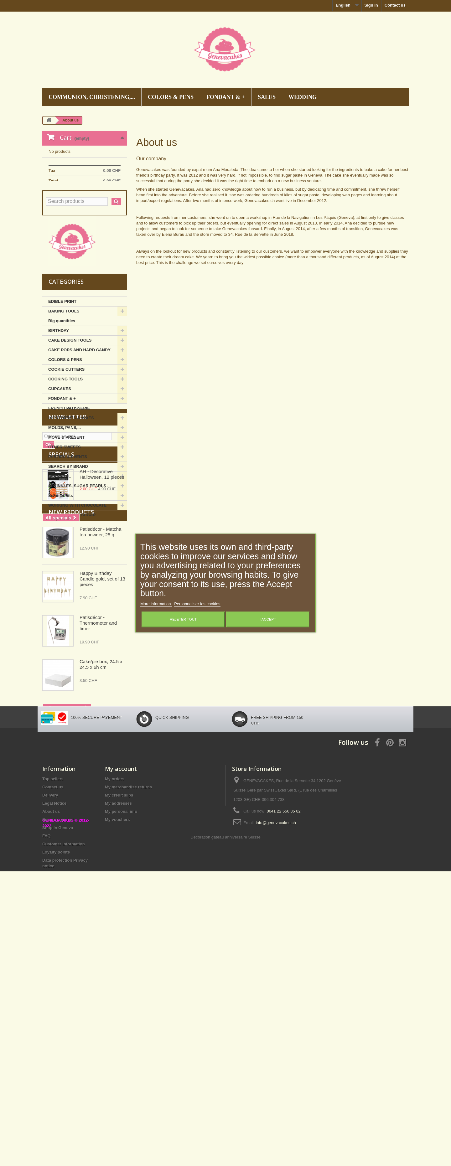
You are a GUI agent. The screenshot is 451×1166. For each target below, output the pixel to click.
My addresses (118, 1041)
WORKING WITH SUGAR (72, 558)
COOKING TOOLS (65, 422)
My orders (114, 1016)
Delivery (50, 1033)
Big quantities (61, 364)
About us (51, 1049)
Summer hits (60, 538)
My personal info (121, 1049)
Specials (61, 633)
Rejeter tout (183, 620)
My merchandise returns (128, 1025)
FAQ (46, 1073)
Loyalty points (56, 1090)
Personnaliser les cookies (197, 604)
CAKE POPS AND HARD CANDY (79, 393)
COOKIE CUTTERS (66, 412)
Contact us (395, 5)
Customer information (63, 1082)
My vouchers (117, 1057)
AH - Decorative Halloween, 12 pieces (102, 652)
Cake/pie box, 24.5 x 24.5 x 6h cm (101, 871)
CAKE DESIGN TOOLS (69, 383)
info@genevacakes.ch (276, 1060)
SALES (267, 97)
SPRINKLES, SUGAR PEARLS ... (79, 529)
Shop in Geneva (57, 1065)
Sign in (371, 5)
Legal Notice (54, 1041)
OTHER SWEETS (64, 490)
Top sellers (53, 1016)
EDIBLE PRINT (62, 344)
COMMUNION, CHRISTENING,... (92, 97)
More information (156, 604)
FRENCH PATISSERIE (69, 451)
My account (121, 1006)
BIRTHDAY (58, 373)
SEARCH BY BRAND (68, 509)
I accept (268, 620)
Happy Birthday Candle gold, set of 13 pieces (102, 786)
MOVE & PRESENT (66, 480)
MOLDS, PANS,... (64, 470)
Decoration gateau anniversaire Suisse (225, 1131)
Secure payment (58, 1057)
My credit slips (119, 1033)
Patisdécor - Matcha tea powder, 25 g (100, 739)
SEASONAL (59, 519)
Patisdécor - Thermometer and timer (98, 830)
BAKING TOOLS (63, 354)
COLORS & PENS (171, 97)
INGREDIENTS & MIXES (71, 461)
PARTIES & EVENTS (67, 500)
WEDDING (302, 97)
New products (71, 719)
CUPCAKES (59, 432)
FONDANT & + (225, 97)
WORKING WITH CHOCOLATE (77, 548)
